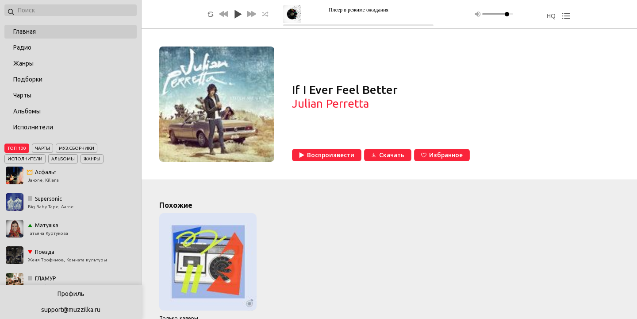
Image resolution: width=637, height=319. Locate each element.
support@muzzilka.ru (70, 309)
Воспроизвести (326, 155)
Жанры (23, 63)
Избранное (442, 155)
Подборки (27, 79)
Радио (22, 47)
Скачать (387, 155)
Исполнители (33, 127)
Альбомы (27, 111)
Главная (24, 31)
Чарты (22, 95)
